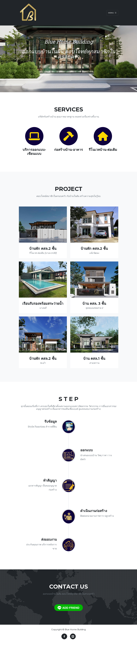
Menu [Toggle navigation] (112, 13)
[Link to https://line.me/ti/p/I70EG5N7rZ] (73, 636)
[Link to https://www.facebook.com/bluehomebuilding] (64, 636)
